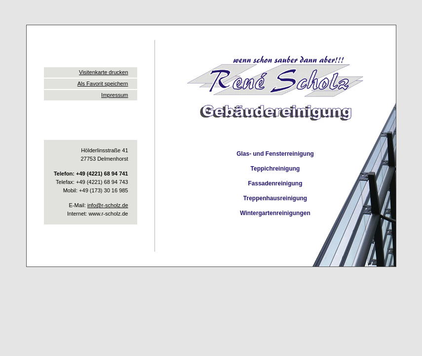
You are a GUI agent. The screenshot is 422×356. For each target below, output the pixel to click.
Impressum (114, 95)
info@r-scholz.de (107, 205)
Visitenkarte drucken (103, 72)
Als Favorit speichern (102, 84)
